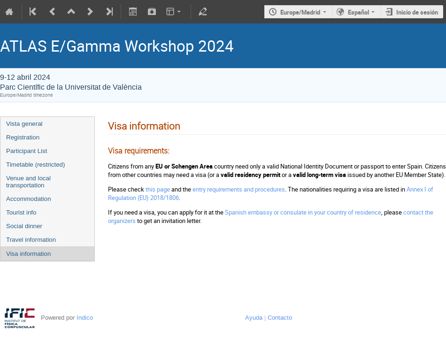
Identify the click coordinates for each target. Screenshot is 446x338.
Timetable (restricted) (35, 164)
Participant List (26, 150)
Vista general (24, 123)
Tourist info (21, 212)
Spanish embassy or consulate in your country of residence (303, 212)
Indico (85, 318)
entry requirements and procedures (238, 189)
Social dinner (24, 226)
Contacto (280, 318)
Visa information (28, 253)
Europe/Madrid (300, 12)
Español (358, 12)
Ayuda (253, 318)
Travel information (31, 239)
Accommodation (28, 198)
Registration (22, 137)
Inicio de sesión (417, 12)
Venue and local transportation (28, 182)
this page (158, 189)
